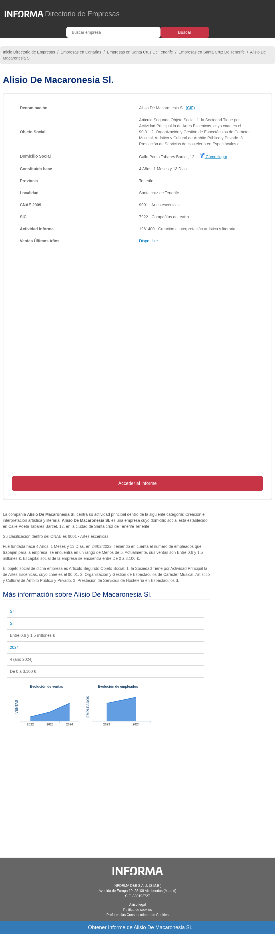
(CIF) (190, 108)
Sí (12, 611)
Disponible (148, 241)
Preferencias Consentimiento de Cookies (137, 915)
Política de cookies (137, 910)
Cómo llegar (213, 156)
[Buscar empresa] (113, 32)
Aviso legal (137, 905)
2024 (14, 647)
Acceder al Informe (137, 483)
